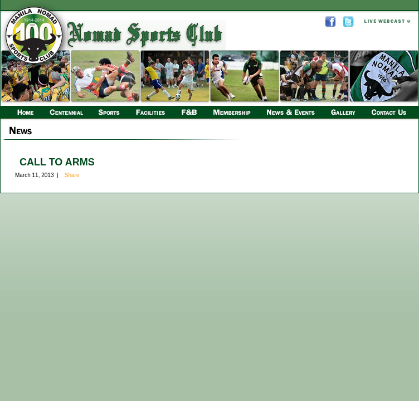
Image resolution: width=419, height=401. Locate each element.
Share (72, 175)
